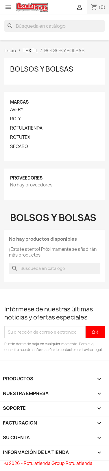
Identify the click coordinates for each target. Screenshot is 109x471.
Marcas (19, 102)
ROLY (15, 119)
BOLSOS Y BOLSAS (41, 69)
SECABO (19, 146)
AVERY (16, 110)
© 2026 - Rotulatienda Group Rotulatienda (48, 463)
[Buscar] (54, 26)
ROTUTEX (20, 137)
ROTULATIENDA (26, 128)
